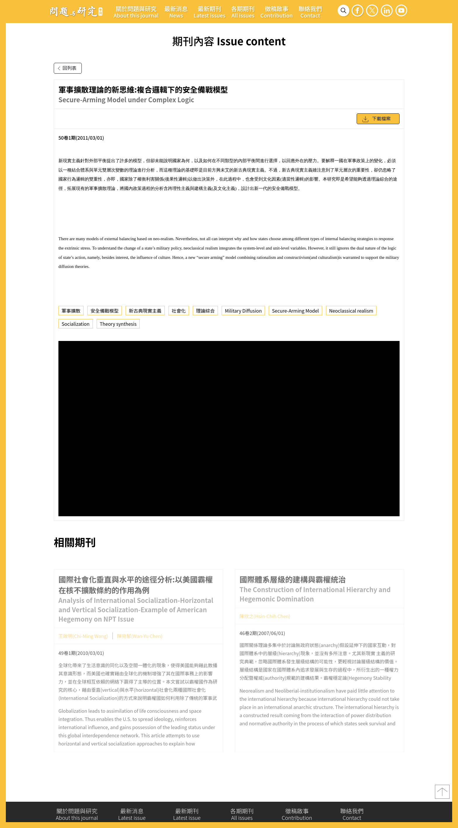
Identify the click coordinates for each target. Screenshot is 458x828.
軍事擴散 (71, 310)
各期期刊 (243, 11)
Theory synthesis (118, 323)
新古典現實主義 (145, 310)
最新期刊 (209, 11)
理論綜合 (205, 310)
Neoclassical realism (351, 310)
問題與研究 (76, 11)
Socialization (76, 323)
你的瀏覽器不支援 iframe (229, 428)
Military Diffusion (243, 310)
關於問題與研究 (136, 11)
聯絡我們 (310, 11)
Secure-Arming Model (295, 310)
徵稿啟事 (277, 11)
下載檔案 (376, 119)
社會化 (179, 310)
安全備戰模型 (105, 310)
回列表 (66, 68)
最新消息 (176, 11)
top (442, 794)
